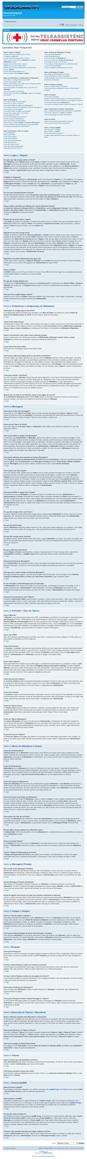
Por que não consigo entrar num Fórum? (16, 113)
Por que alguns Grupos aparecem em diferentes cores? (61, 64)
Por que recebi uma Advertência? (14, 118)
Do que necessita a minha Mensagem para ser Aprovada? (21, 124)
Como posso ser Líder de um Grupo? (55, 62)
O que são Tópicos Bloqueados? (13, 146)
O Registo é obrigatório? (11, 56)
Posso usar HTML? (9, 134)
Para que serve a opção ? (16, 73)
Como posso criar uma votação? (13, 109)
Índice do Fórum (11, 21)
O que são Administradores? (52, 54)
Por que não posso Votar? (11, 115)
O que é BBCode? (9, 133)
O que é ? (9, 69)
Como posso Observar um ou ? (58, 112)
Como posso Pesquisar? (51, 96)
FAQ (67, 25)
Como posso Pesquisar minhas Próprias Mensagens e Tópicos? (63, 104)
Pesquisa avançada (77, 9)
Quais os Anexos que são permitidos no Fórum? (58, 121)
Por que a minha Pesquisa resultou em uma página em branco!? (63, 100)
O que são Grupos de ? (55, 58)
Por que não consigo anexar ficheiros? (15, 117)
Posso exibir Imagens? (10, 138)
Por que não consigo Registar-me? (14, 71)
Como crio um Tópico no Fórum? (14, 103)
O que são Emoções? (10, 136)
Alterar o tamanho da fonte (81, 21)
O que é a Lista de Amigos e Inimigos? (55, 86)
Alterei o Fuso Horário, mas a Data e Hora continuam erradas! (22, 83)
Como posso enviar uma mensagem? (15, 101)
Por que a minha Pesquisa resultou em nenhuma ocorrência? (62, 98)
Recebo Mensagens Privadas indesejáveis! (57, 76)
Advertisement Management (47, 1156)
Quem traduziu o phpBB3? (52, 131)
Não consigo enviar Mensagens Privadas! (56, 74)
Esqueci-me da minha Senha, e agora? (15, 64)
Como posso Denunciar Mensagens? (15, 120)
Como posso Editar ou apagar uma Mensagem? (18, 105)
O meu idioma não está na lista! (13, 85)
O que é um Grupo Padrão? (52, 65)
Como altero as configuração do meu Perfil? (17, 80)
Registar (74, 25)
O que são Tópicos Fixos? (11, 144)
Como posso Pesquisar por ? (56, 102)
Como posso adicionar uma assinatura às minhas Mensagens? (23, 107)
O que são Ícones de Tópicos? (13, 148)
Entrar (81, 25)
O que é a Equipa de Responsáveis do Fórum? (58, 67)
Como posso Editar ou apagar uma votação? (17, 111)
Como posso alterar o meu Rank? (14, 91)
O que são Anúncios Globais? (13, 140)
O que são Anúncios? (10, 142)
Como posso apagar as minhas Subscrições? (57, 114)
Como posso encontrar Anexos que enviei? (57, 123)
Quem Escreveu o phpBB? (52, 129)
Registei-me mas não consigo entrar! (15, 65)
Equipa (41, 1148)
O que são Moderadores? (52, 56)
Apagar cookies (49, 1148)
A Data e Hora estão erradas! (12, 82)
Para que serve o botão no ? (22, 122)
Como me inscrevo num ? (59, 60)
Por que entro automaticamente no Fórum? (17, 58)
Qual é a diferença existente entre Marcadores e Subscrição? (62, 111)
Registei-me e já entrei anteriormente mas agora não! (20, 67)
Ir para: (54, 1143)
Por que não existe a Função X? (54, 133)
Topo (7, 172)
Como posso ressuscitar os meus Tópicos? (17, 126)
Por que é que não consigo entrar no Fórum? (17, 54)
